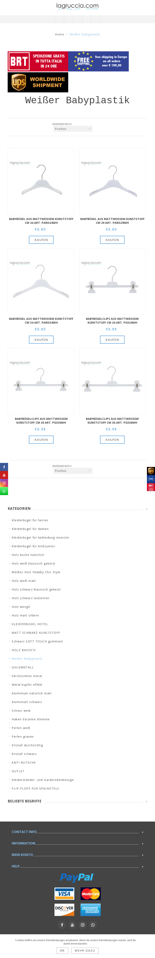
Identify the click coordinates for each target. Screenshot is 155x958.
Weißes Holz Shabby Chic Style (36, 572)
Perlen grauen (23, 736)
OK (62, 950)
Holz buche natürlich (28, 555)
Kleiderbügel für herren (30, 520)
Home (59, 34)
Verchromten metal (27, 676)
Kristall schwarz (24, 754)
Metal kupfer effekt (27, 684)
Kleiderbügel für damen (30, 529)
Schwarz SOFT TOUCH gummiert (37, 641)
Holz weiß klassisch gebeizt (34, 563)
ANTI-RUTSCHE (24, 762)
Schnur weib (21, 710)
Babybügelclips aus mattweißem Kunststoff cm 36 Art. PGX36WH (112, 420)
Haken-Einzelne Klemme (31, 719)
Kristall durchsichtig (27, 745)
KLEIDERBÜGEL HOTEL (30, 624)
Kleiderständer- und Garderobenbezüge (43, 780)
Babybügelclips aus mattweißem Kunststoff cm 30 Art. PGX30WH (41, 420)
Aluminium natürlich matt (32, 693)
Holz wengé (21, 607)
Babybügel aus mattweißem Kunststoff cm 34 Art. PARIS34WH (41, 320)
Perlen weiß (21, 728)
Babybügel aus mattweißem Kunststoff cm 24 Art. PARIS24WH (41, 221)
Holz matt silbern (25, 615)
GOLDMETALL (23, 667)
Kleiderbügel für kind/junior (33, 546)
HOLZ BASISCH (24, 650)
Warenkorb (86, 19)
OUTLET (18, 771)
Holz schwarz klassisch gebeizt (36, 589)
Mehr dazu (85, 950)
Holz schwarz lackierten (30, 598)
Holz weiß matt (24, 581)
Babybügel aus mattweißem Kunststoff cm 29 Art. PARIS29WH (112, 221)
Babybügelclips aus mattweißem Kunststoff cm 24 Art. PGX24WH (112, 320)
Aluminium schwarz (27, 702)
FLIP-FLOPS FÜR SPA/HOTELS (35, 788)
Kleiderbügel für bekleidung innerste (40, 537)
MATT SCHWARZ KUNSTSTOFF (36, 633)
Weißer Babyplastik (27, 659)
